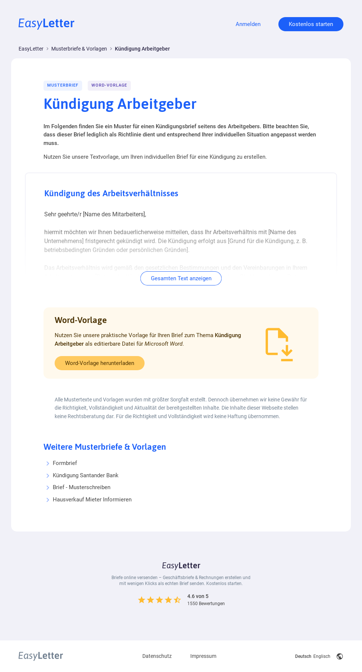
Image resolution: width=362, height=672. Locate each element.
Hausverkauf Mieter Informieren (92, 499)
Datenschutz (157, 654)
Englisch (321, 654)
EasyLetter (31, 49)
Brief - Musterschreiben (81, 487)
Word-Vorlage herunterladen (99, 363)
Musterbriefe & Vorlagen (79, 49)
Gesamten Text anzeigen (181, 278)
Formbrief (65, 463)
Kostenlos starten (311, 24)
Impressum (203, 654)
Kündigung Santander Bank (86, 475)
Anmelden (248, 24)
